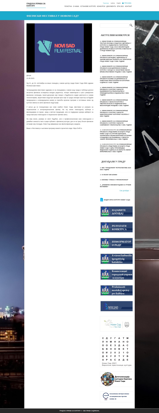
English (119, 3)
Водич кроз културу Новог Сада (117, 200)
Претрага (131, 25)
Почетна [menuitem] (68, 6)
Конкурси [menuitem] (101, 6)
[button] (59, 47)
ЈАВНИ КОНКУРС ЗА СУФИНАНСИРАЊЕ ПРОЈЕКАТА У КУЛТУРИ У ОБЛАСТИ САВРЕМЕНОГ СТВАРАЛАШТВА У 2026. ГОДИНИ (116, 123)
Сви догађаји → (125, 190)
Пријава (127, 3)
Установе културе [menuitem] (88, 6)
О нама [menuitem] (76, 6)
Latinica (113, 3)
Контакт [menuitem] (128, 6)
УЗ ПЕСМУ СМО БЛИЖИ (109, 175)
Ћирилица (106, 3)
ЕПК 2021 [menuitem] (120, 6)
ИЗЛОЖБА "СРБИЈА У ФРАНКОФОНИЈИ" (115, 180)
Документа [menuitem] (111, 6)
